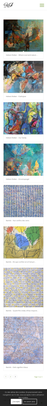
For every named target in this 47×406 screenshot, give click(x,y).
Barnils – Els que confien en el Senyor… (21, 262)
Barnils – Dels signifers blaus (17, 367)
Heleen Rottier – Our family (16, 138)
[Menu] (40, 5)
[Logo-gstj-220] (19, 5)
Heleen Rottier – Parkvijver (16, 96)
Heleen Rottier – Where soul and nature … (22, 55)
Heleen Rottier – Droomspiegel (17, 179)
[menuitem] (40, 5)
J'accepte (16, 401)
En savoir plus (29, 401)
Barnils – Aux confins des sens (17, 220)
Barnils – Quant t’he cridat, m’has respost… (22, 311)
